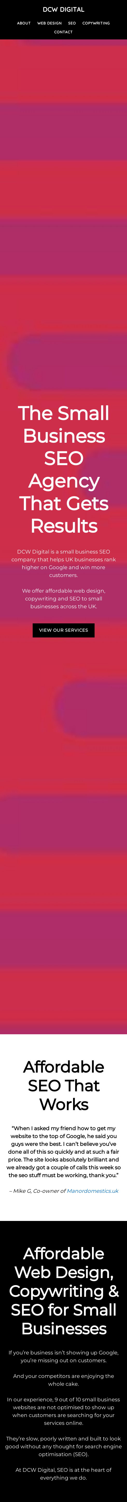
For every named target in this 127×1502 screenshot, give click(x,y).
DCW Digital (63, 9)
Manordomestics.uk (92, 1191)
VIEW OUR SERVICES (63, 630)
